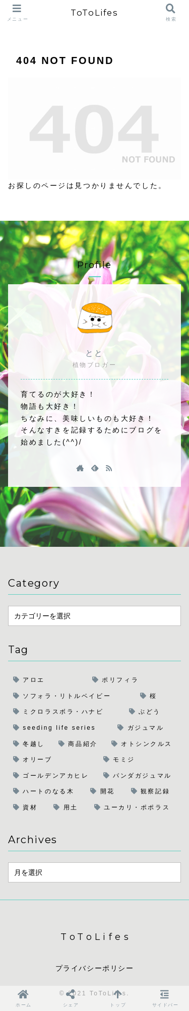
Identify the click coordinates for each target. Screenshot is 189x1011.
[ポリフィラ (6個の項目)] (134, 680)
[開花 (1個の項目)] (105, 792)
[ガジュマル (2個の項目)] (146, 728)
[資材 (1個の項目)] (28, 808)
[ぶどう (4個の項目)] (152, 712)
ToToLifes (94, 13)
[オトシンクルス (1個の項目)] (143, 744)
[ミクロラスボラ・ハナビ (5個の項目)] (66, 712)
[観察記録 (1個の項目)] (153, 792)
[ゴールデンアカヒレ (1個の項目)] (53, 776)
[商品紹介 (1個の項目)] (79, 744)
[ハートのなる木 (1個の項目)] (46, 792)
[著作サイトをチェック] (80, 467)
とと (94, 353)
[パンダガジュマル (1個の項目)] (139, 776)
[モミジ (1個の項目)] (139, 760)
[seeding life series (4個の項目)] (60, 728)
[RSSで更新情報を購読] (108, 467)
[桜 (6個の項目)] (158, 696)
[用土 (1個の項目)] (68, 808)
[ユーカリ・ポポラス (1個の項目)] (135, 808)
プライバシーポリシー (94, 968)
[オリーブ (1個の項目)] (53, 760)
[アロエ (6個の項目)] (47, 680)
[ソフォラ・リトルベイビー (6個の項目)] (71, 696)
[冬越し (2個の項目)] (30, 744)
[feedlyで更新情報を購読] (94, 467)
